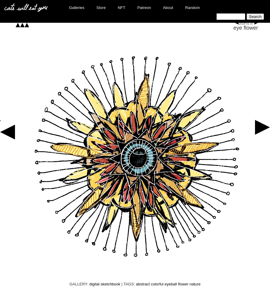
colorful (157, 284)
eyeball (171, 284)
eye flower (245, 28)
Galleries (76, 7)
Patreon (144, 7)
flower (183, 284)
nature (195, 284)
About (168, 7)
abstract (143, 284)
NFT (121, 7)
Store (101, 7)
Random (192, 7)
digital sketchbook (104, 284)
